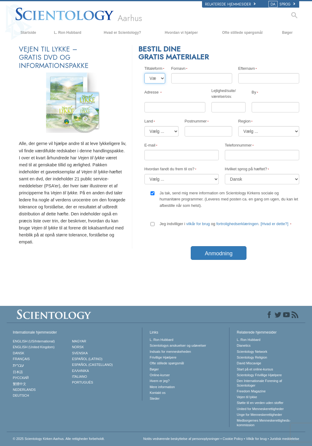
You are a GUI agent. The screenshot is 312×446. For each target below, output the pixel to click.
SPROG (282, 4)
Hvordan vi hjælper (181, 32)
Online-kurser (160, 375)
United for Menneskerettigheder (260, 409)
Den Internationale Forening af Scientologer (259, 383)
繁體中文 (19, 384)
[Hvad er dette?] (274, 223)
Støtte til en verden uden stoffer (260, 403)
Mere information (162, 387)
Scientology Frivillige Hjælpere (259, 375)
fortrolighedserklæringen (237, 223)
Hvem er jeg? (159, 381)
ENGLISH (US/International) (34, 341)
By (254, 92)
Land (148, 121)
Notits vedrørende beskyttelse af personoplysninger (181, 439)
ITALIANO (79, 376)
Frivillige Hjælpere (163, 357)
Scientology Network (252, 351)
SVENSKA (80, 353)
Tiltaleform (153, 68)
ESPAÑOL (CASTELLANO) (92, 364)
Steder (154, 398)
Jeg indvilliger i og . (224, 223)
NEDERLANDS (24, 389)
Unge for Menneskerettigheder (259, 414)
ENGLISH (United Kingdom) (34, 347)
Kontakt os (157, 393)
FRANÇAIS (21, 359)
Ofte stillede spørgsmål (242, 32)
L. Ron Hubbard (67, 32)
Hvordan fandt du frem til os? (169, 169)
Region (244, 121)
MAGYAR (79, 341)
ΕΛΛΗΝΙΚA (80, 371)
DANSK (18, 353)
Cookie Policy (233, 439)
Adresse (152, 92)
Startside (28, 32)
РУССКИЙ (21, 378)
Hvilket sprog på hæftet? (246, 169)
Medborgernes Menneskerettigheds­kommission (264, 423)
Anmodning (218, 253)
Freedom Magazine (251, 391)
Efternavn (246, 68)
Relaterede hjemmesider (230, 4)
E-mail (149, 145)
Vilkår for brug (256, 439)
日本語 (18, 372)
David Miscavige (249, 363)
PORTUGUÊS (82, 382)
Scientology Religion (252, 357)
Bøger (287, 32)
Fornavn (178, 68)
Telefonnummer (238, 145)
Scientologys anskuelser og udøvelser (178, 345)
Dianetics (243, 345)
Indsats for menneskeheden (170, 351)
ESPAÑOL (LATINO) (87, 359)
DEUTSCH (21, 395)
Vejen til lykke (247, 397)
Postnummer (196, 121)
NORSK (78, 347)
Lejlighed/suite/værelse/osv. (223, 94)
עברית (18, 365)
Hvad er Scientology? (122, 32)
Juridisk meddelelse (284, 439)
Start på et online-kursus (255, 369)
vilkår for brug (198, 223)
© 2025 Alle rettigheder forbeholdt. (59, 439)
